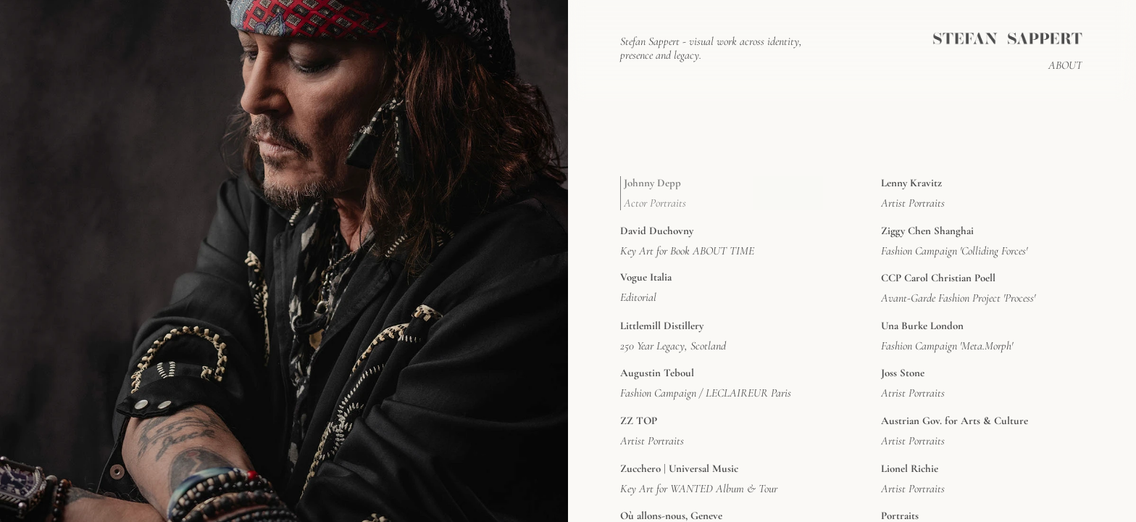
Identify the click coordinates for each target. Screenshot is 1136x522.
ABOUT (1065, 65)
